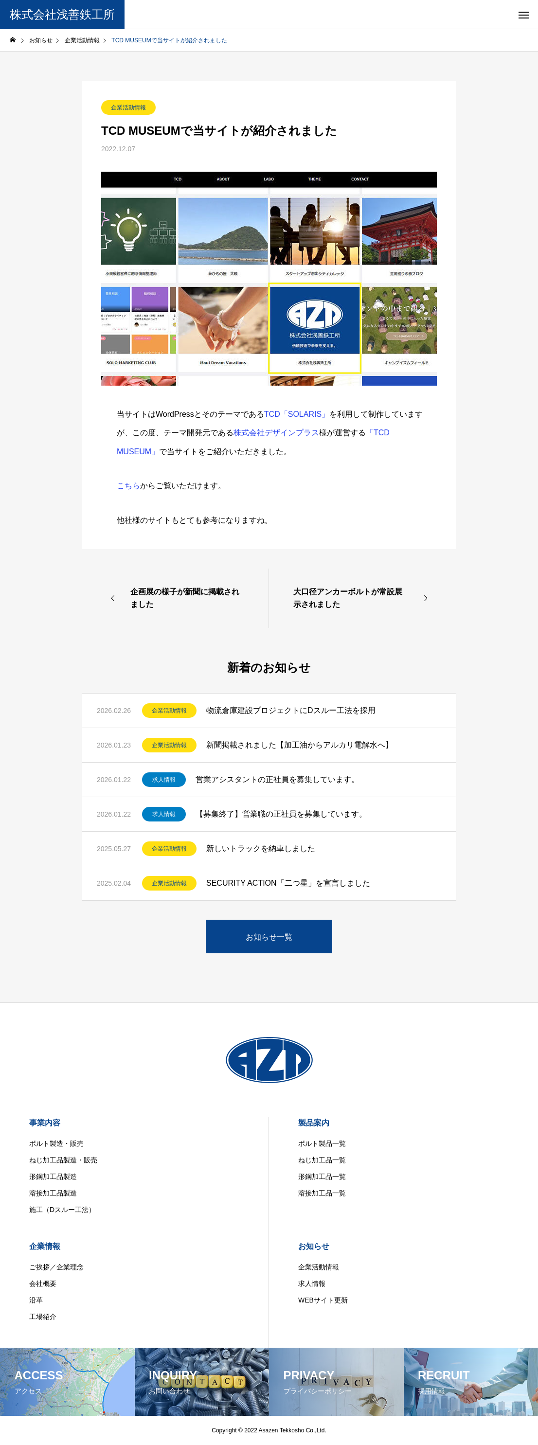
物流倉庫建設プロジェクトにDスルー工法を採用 (291, 710)
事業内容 (44, 1123)
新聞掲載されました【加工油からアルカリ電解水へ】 (299, 745)
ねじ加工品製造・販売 (63, 1160)
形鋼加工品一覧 (322, 1176)
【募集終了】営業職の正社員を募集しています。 (281, 814)
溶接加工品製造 (53, 1193)
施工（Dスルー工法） (62, 1209)
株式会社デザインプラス (276, 432)
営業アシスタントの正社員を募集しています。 (277, 779)
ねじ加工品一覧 (322, 1160)
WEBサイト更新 (323, 1300)
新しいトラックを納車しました (260, 848)
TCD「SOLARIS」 (296, 414)
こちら (128, 486)
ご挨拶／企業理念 (56, 1267)
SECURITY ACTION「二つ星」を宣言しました (288, 883)
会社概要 (42, 1283)
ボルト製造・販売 (56, 1143)
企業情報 (44, 1246)
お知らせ (313, 1246)
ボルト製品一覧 (322, 1143)
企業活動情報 (128, 107)
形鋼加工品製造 (53, 1176)
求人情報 (164, 779)
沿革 (36, 1300)
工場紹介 (42, 1316)
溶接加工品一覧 (322, 1193)
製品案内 (313, 1123)
